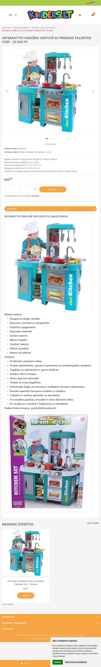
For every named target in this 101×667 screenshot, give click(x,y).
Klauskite (35, 196)
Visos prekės (93, 523)
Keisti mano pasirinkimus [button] (76, 662)
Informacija (8, 617)
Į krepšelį (25, 595)
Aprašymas (11, 209)
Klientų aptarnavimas (14, 623)
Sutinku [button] (57, 662)
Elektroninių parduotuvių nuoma (44, 639)
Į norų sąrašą (50, 144)
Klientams (7, 629)
